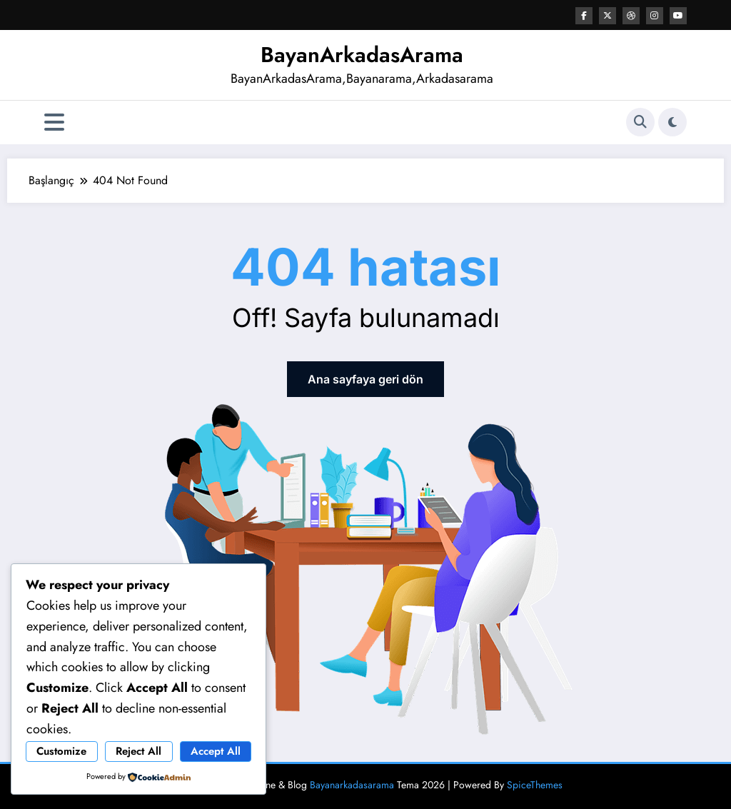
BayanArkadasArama (362, 54)
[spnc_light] (672, 122)
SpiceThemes (535, 785)
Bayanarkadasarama (352, 785)
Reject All (138, 751)
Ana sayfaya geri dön (365, 379)
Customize (61, 751)
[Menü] (54, 122)
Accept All (216, 751)
